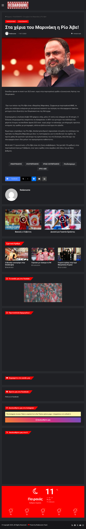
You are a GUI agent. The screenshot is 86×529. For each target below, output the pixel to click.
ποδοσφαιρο (70, 164)
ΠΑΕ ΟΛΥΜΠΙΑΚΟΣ (51, 164)
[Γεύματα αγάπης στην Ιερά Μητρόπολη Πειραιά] (69, 254)
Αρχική (8, 16)
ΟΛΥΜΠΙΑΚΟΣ (33, 164)
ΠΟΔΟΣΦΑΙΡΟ (17, 16)
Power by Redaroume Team (38, 525)
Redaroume (12, 33)
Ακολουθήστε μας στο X (18, 432)
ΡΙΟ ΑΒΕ (43, 169)
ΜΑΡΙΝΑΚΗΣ (16, 164)
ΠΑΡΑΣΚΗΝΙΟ (10, 21)
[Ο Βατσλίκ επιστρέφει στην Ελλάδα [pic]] (16, 254)
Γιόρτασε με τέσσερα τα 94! (41, 263)
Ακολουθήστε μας (43, 420)
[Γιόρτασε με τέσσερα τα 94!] (42, 254)
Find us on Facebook (11, 397)
